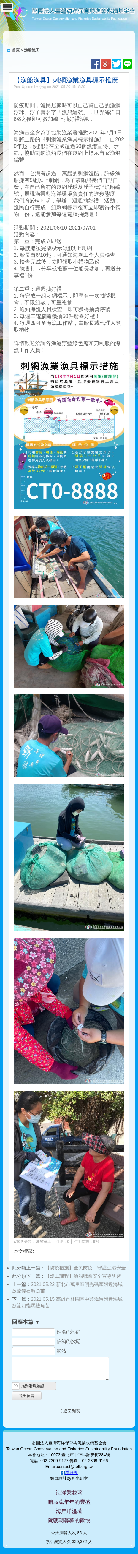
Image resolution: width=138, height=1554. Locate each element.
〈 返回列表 (69, 1411)
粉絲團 (71, 1472)
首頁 (16, 50)
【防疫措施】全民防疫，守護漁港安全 (85, 1267)
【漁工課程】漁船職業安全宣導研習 (83, 1276)
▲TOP (18, 1242)
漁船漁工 (31, 50)
